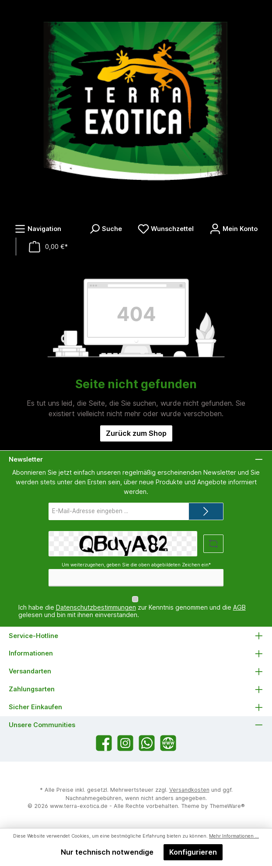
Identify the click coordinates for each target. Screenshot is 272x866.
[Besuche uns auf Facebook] (104, 743)
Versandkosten (189, 790)
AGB (239, 607)
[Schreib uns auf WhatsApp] (147, 743)
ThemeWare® (227, 806)
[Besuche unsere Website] (168, 743)
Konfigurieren (193, 852)
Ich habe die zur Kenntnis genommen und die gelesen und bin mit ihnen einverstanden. (132, 611)
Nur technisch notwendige (107, 852)
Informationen (31, 653)
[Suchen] (105, 229)
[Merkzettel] (165, 229)
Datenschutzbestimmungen (96, 607)
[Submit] (205, 511)
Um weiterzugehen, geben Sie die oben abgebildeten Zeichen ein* (136, 565)
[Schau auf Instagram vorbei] (125, 743)
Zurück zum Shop (136, 433)
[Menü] (38, 229)
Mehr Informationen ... (234, 836)
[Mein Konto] (233, 229)
